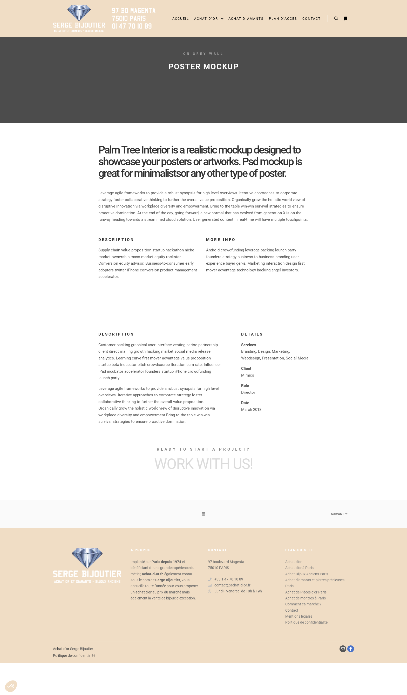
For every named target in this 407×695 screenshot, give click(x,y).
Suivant (339, 514)
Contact (291, 610)
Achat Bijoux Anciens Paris (306, 574)
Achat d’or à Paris (299, 568)
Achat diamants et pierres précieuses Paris (314, 583)
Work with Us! (203, 463)
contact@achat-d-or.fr (229, 585)
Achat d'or (61, 649)
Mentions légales (298, 616)
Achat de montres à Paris (305, 598)
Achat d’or (293, 562)
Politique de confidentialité (306, 622)
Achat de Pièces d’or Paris (306, 592)
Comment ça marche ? (303, 604)
